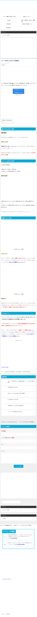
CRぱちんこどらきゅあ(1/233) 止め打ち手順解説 (16, 393)
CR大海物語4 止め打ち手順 (12, 387)
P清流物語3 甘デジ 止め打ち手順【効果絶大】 (16, 405)
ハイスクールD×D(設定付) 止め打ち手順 (15, 411)
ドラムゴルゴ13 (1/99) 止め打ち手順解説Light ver (27, 421)
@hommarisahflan (21, 544)
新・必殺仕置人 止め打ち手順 (13, 399)
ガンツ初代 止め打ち (26, 371)
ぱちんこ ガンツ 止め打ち (9, 371)
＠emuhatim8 (14, 538)
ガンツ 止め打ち (18, 371)
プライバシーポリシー (6, 578)
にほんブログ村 (4, 367)
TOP (7, 525)
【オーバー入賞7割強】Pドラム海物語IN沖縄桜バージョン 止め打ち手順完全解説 (21, 382)
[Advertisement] (18, 48)
